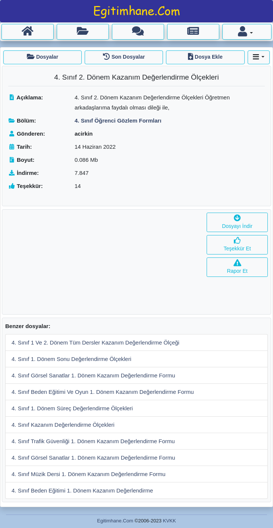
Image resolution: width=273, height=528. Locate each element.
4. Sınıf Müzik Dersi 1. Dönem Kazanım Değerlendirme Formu (89, 474)
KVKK (169, 521)
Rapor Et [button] (237, 267)
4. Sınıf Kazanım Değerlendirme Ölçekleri (63, 425)
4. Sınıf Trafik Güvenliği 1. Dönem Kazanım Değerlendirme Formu (93, 441)
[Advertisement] (103, 262)
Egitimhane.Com (115, 521)
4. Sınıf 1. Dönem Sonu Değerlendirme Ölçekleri (71, 359)
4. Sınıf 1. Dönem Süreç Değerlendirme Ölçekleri (72, 408)
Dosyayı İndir (237, 222)
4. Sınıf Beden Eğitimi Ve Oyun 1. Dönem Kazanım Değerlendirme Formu (103, 392)
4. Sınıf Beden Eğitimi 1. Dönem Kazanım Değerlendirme (82, 490)
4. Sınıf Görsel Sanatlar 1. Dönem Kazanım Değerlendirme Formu (93, 375)
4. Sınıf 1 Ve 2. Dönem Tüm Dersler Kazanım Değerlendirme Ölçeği (95, 342)
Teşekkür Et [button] (237, 244)
